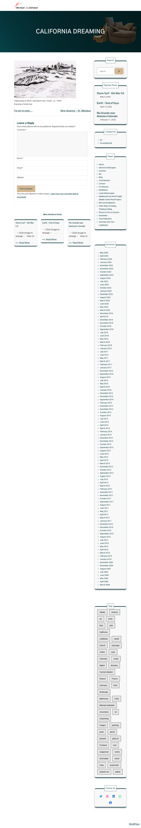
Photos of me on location (110, 204)
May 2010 (106, 492)
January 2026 (107, 327)
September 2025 (108, 334)
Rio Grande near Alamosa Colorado (107, 115)
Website (20, 177)
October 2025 (107, 332)
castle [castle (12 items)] (113, 661)
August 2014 (107, 416)
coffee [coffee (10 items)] (105, 668)
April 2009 (106, 512)
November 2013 (108, 431)
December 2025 (108, 329)
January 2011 (107, 477)
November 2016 (108, 390)
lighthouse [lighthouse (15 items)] (106, 696)
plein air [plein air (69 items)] (113, 719)
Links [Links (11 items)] (114, 696)
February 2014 (107, 425)
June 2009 (106, 509)
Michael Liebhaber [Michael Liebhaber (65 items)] (108, 699)
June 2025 (106, 340)
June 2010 (106, 490)
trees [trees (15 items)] (105, 734)
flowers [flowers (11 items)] (106, 684)
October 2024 (107, 342)
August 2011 (107, 468)
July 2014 (106, 418)
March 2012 (107, 457)
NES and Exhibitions (108, 198)
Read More (25, 243)
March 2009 (107, 514)
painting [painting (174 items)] (113, 711)
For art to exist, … (23, 110)
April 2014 (106, 421)
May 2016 (106, 397)
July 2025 (106, 338)
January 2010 (107, 499)
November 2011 (108, 462)
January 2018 (107, 377)
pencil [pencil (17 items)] (111, 715)
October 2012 (107, 447)
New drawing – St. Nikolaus (75, 110)
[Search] (118, 71)
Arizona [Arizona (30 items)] (113, 645)
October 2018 (107, 364)
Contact (106, 187)
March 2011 (107, 475)
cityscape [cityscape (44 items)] (113, 665)
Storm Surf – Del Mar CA (110, 93)
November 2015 (108, 405)
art (105, 140)
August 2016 (107, 394)
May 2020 (106, 353)
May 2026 (106, 321)
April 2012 (106, 455)
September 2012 (108, 449)
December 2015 (108, 403)
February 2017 (107, 386)
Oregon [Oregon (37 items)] (106, 711)
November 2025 (108, 331)
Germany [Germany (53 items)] (106, 688)
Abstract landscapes (109, 178)
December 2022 (108, 345)
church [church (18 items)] (105, 665)
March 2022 (107, 349)
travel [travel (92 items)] (114, 730)
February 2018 (107, 375)
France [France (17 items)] (113, 684)
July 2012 (106, 453)
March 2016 (107, 399)
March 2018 (107, 373)
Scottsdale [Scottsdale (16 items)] (106, 730)
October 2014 (107, 414)
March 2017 (107, 384)
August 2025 (107, 336)
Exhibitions (106, 191)
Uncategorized (107, 141)
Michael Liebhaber (11, 824)
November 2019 (108, 356)
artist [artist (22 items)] (110, 649)
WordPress (134, 824)
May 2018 (106, 371)
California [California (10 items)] (106, 657)
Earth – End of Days (108, 103)
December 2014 (108, 410)
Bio (104, 182)
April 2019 (106, 358)
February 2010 (107, 497)
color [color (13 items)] (112, 668)
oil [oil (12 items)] (113, 703)
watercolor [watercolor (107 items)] (112, 734)
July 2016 (106, 395)
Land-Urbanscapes (108, 193)
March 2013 (107, 444)
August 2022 (107, 347)
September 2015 (108, 407)
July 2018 (106, 368)
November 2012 (108, 446)
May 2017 (106, 382)
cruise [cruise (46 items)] (113, 672)
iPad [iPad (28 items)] (113, 688)
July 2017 (106, 379)
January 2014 (107, 427)
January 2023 (107, 343)
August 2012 (107, 451)
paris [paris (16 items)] (105, 715)
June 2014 (106, 420)
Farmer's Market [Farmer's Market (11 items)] (108, 680)
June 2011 (106, 470)
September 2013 (108, 434)
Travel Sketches (107, 208)
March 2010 (107, 496)
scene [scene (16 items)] (114, 726)
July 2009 (106, 507)
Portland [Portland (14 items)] (106, 723)
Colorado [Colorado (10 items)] (106, 672)
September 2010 (108, 484)
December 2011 (108, 460)
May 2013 (106, 440)
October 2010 (107, 483)
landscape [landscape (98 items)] (106, 692)
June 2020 (106, 351)
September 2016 (108, 392)
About (105, 176)
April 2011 (106, 473)
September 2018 (108, 366)
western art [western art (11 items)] (107, 738)
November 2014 (108, 412)
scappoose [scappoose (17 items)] (106, 726)
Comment (22, 130)
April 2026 (106, 323)
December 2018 (108, 360)
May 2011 (106, 471)
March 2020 (107, 355)
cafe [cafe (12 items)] (111, 653)
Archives (106, 180)
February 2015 (107, 408)
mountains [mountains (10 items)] (106, 703)
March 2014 (107, 423)
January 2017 (107, 388)
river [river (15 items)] (113, 723)
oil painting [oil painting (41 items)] (106, 707)
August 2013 (107, 436)
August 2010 (107, 486)
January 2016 (107, 401)
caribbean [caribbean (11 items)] (106, 661)
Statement (106, 206)
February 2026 (107, 325)
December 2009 (108, 501)
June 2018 (106, 369)
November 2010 (108, 481)
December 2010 (108, 479)
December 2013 (108, 429)
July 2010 (106, 488)
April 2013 (106, 442)
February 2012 (107, 458)
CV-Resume (106, 189)
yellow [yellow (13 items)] (114, 738)
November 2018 (108, 362)
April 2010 (106, 494)
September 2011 (108, 466)
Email (20, 168)
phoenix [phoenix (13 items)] (106, 719)
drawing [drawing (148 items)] (113, 676)
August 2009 (107, 505)
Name (20, 158)
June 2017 (106, 381)
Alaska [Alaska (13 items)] (105, 645)
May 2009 (106, 510)
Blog (105, 184)
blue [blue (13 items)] (105, 653)
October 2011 (107, 464)
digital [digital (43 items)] (105, 676)
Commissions (107, 185)
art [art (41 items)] (104, 649)
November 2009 (108, 503)
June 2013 (106, 438)
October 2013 (107, 433)
